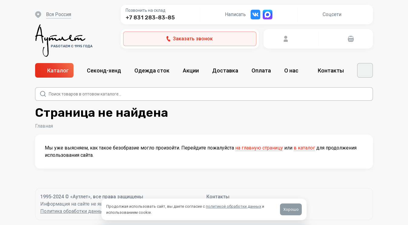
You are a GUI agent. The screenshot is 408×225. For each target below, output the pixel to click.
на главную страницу (259, 148)
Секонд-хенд (104, 70)
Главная (44, 126)
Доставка (225, 70)
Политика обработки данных (72, 211)
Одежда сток (151, 70)
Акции (191, 70)
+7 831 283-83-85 (150, 17)
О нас (294, 70)
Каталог (54, 70)
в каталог (304, 148)
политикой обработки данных (233, 206)
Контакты (331, 70)
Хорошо (291, 209)
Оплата (261, 70)
